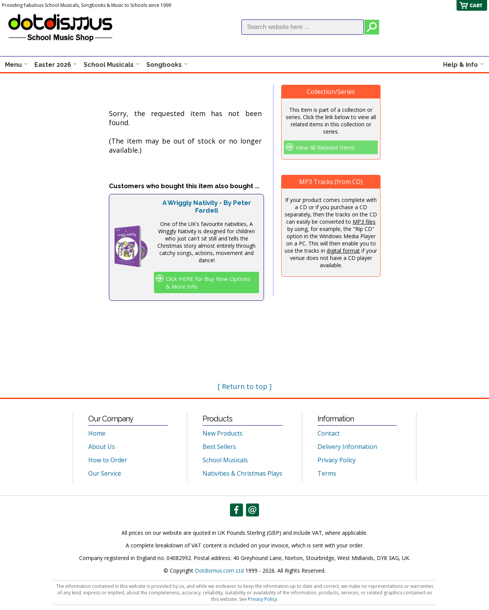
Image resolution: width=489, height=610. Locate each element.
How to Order (107, 460)
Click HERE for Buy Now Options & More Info (208, 282)
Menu (13, 64)
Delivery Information (347, 446)
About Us (101, 446)
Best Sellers (219, 446)
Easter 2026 (52, 64)
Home (96, 433)
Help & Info (460, 64)
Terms (326, 473)
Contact (328, 433)
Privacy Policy (336, 460)
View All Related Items (325, 147)
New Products (222, 433)
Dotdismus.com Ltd (219, 570)
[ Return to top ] (245, 386)
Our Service (104, 473)
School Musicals (109, 64)
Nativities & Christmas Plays (242, 473)
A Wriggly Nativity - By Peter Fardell (206, 206)
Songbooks (164, 64)
